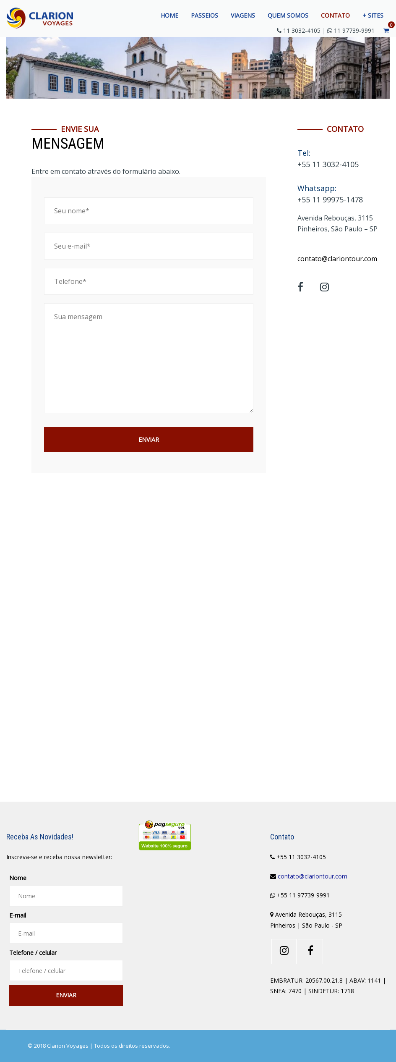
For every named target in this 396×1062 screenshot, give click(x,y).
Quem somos (288, 15)
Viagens (243, 15)
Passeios (204, 15)
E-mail (17, 915)
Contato (335, 15)
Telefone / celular (33, 953)
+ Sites (372, 15)
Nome (17, 878)
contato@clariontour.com (337, 258)
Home (169, 15)
